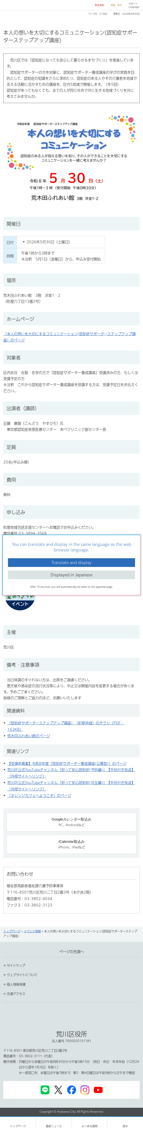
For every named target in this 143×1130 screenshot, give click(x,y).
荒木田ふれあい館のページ (28, 736)
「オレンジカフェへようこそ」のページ (39, 795)
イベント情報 (32, 931)
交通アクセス (16, 993)
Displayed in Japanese (71, 575)
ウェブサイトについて (22, 974)
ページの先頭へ (71, 951)
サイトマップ (16, 965)
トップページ (11, 931)
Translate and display (71, 562)
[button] (98, 5)
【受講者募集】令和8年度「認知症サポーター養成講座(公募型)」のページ (66, 763)
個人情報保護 (16, 984)
